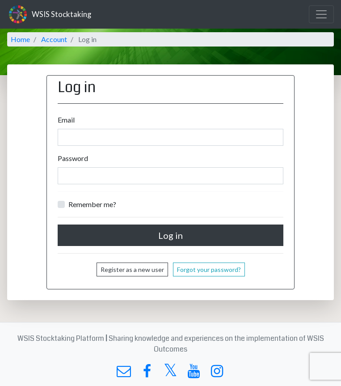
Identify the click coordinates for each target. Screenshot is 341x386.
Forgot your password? (209, 269)
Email (66, 119)
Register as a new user (132, 269)
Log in (170, 235)
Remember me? (92, 204)
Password (73, 158)
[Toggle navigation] (321, 14)
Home (20, 39)
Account (54, 39)
